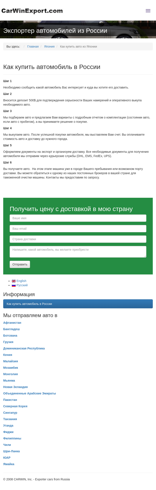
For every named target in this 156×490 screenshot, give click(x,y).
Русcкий (20, 285)
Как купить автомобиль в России (29, 304)
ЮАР (7, 457)
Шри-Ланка (11, 451)
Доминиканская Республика (24, 348)
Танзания (10, 419)
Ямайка (8, 464)
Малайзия (10, 361)
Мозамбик (10, 367)
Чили (7, 445)
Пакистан (10, 400)
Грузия (8, 342)
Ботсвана (10, 335)
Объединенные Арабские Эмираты (29, 393)
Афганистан (12, 322)
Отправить (19, 264)
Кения (7, 355)
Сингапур (10, 412)
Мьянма (9, 380)
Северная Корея (15, 406)
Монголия (10, 374)
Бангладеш (11, 329)
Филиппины (12, 438)
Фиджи (8, 432)
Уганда (8, 425)
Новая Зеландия (15, 387)
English (19, 281)
